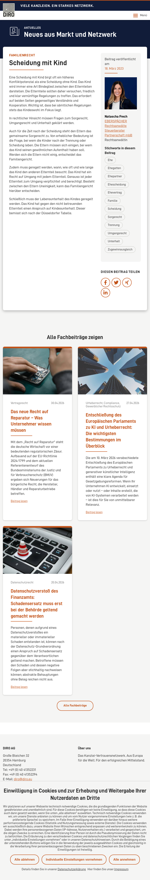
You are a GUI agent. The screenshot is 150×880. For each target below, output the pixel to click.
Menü (140, 15)
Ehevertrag (115, 192)
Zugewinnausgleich (120, 249)
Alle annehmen (124, 859)
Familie (112, 200)
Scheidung (114, 208)
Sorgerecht (115, 217)
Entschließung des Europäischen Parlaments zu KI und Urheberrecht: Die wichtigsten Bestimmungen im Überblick (111, 431)
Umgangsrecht (117, 233)
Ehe (110, 160)
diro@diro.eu (23, 779)
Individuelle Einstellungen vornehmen (74, 859)
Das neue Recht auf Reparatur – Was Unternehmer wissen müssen (31, 421)
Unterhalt (114, 241)
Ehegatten (114, 168)
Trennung (114, 225)
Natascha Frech (116, 116)
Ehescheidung (117, 184)
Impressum (121, 869)
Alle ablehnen (24, 859)
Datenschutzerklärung (72, 869)
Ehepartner (115, 176)
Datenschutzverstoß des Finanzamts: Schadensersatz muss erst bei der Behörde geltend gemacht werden (36, 603)
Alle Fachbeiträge (75, 705)
